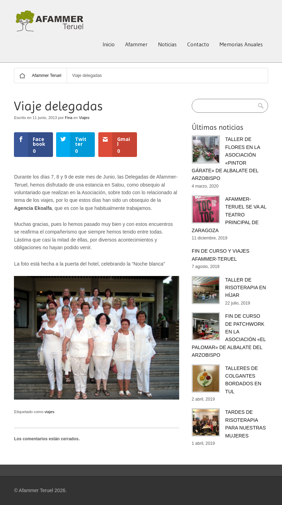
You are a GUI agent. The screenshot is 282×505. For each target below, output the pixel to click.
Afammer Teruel (46, 75)
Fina (69, 118)
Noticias (167, 44)
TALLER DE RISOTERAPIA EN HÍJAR (245, 287)
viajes (50, 412)
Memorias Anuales (241, 44)
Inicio (108, 44)
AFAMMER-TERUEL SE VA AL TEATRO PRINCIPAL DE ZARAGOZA (229, 214)
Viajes (84, 118)
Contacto (198, 44)
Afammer (136, 44)
